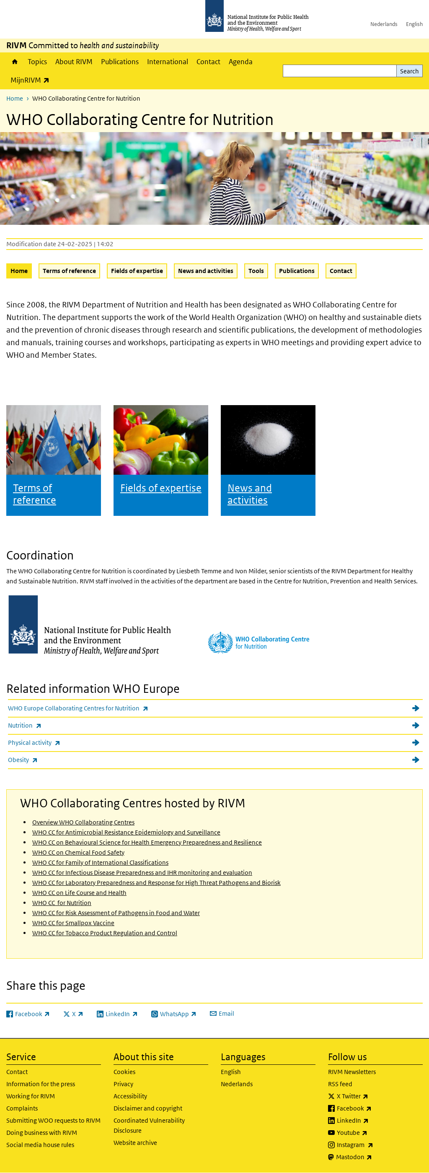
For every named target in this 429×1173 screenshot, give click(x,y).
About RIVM (74, 61)
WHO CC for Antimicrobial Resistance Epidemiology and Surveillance (126, 832)
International (167, 61)
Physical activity (56, 742)
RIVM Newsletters (352, 1072)
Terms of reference (69, 271)
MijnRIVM (32, 80)
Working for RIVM (30, 1096)
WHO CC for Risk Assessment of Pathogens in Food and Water (116, 913)
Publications (120, 61)
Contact (208, 61)
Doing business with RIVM (41, 1133)
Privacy (123, 1084)
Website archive (135, 1143)
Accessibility (130, 1096)
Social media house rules (40, 1145)
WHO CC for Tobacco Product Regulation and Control (104, 933)
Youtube (374, 1133)
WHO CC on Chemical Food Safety (78, 852)
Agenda (241, 61)
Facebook (376, 1108)
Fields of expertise (137, 271)
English (414, 24)
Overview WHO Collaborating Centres (83, 822)
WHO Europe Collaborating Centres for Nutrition (100, 708)
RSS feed (340, 1084)
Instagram (377, 1145)
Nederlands (384, 24)
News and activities (205, 271)
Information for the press (40, 1084)
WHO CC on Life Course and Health (79, 893)
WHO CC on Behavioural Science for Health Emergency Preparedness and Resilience (147, 842)
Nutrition (46, 725)
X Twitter (374, 1096)
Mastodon (376, 1157)
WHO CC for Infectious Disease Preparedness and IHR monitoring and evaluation (142, 872)
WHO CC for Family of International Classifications (100, 862)
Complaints (22, 1108)
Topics (37, 61)
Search (409, 71)
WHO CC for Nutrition (61, 903)
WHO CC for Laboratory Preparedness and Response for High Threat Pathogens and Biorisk (156, 883)
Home (14, 61)
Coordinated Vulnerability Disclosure (149, 1125)
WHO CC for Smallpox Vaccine (73, 923)
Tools (256, 271)
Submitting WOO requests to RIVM (53, 1120)
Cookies (124, 1072)
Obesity (45, 759)
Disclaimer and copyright (148, 1108)
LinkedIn (375, 1121)
